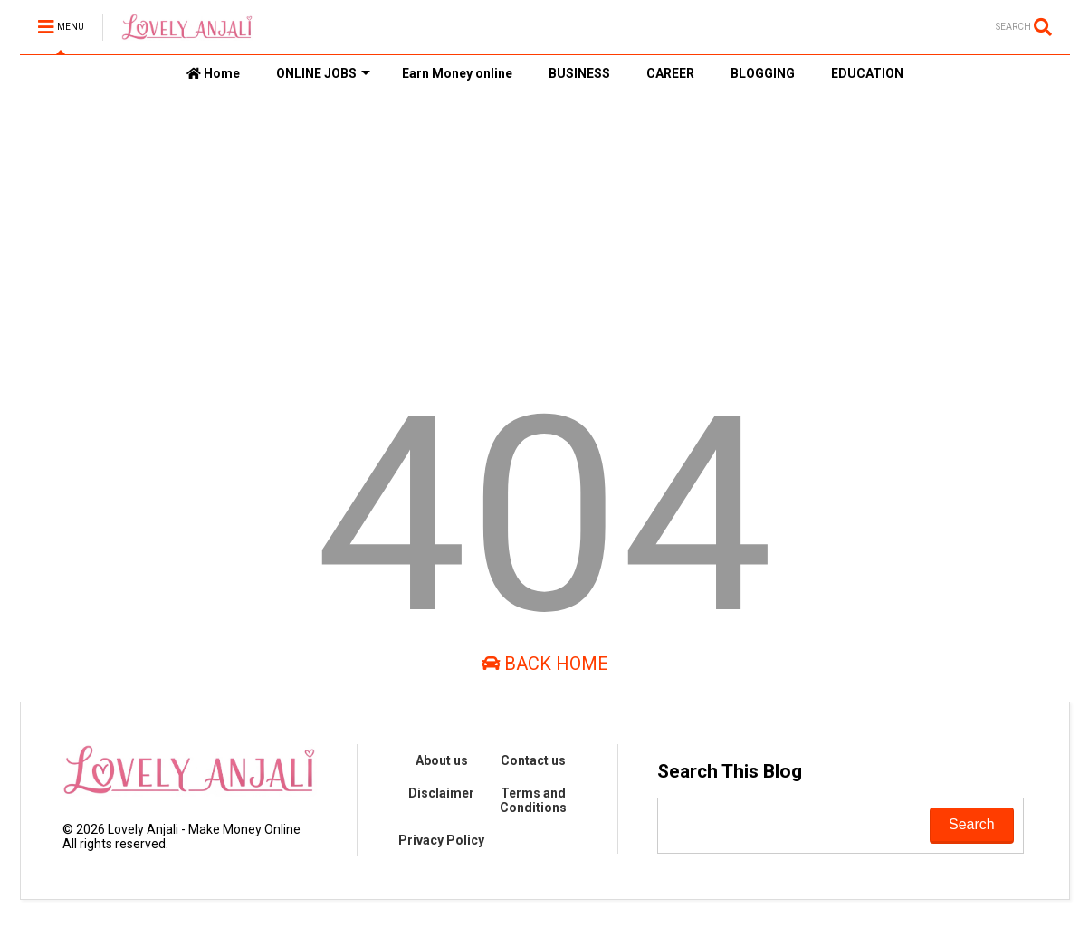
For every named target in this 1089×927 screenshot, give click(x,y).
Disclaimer (441, 793)
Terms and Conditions (533, 800)
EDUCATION (867, 73)
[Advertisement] (545, 227)
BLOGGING (763, 73)
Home (213, 73)
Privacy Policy (441, 840)
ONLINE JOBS (323, 73)
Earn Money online (457, 73)
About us (442, 760)
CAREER (670, 73)
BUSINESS (579, 73)
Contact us (533, 760)
